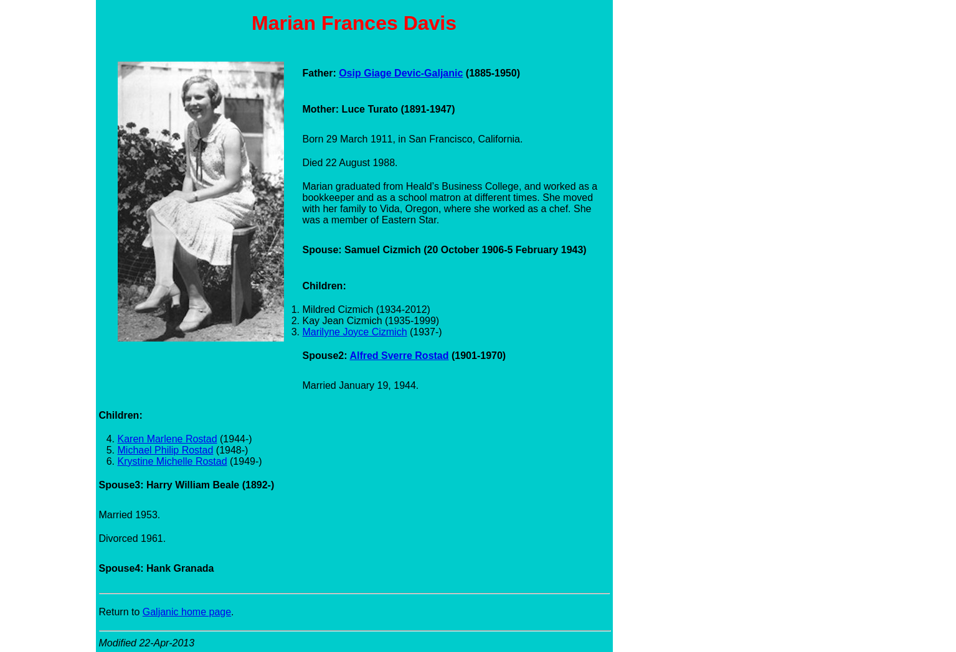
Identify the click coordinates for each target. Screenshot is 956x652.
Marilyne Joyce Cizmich (355, 332)
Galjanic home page (187, 612)
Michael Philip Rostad (166, 450)
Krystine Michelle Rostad (172, 461)
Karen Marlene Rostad (167, 439)
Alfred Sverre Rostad (398, 355)
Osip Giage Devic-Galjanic (401, 73)
